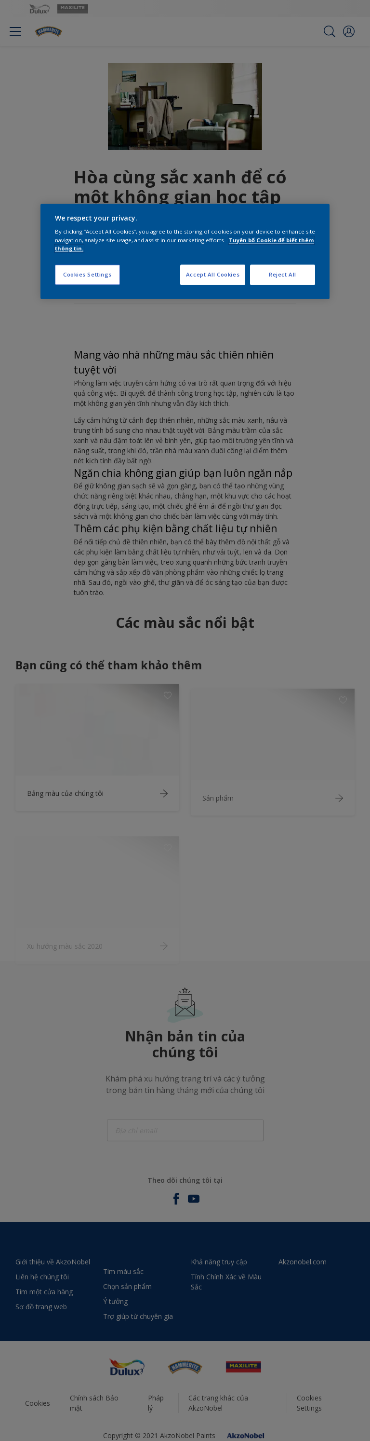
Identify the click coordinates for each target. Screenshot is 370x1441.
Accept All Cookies (212, 274)
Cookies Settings (87, 274)
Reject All (282, 274)
